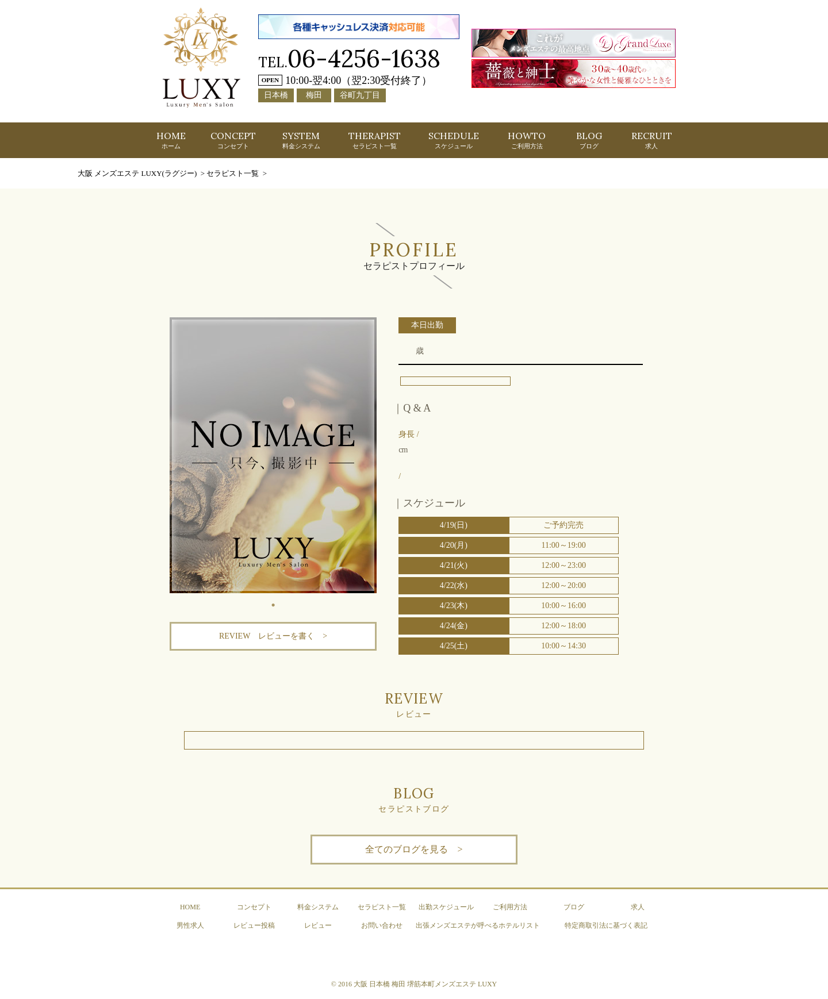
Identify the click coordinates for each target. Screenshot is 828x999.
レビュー (318, 925)
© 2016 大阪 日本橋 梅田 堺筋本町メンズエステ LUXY (414, 984)
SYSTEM (301, 139)
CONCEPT (233, 139)
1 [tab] (273, 602)
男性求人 (190, 925)
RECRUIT (651, 139)
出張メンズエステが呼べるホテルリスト (478, 925)
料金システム (318, 907)
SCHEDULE (453, 139)
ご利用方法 (510, 907)
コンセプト (254, 907)
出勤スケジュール (446, 907)
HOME (171, 139)
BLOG (589, 139)
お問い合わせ (381, 925)
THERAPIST (374, 139)
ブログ (574, 907)
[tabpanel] (273, 455)
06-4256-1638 (364, 58)
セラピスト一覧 (382, 907)
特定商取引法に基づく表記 (606, 925)
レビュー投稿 (254, 925)
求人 (638, 907)
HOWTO (527, 139)
